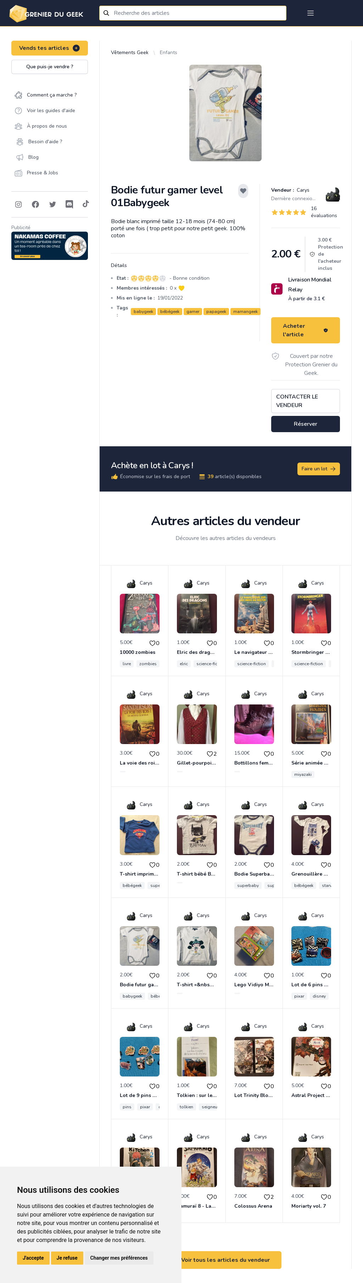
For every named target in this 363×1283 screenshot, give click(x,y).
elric (184, 664)
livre (127, 664)
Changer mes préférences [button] (119, 1258)
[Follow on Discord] (69, 204)
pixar (299, 996)
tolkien (186, 1107)
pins (127, 1107)
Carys (302, 190)
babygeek (143, 311)
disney (319, 996)
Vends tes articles (49, 48)
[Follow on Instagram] (18, 204)
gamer (192, 311)
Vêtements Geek (130, 52)
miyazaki (303, 774)
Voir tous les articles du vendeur (225, 1260)
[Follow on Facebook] (35, 204)
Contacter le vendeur (297, 401)
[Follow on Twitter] (52, 204)
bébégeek (169, 311)
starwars (331, 885)
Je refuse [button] (67, 1258)
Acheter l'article (305, 330)
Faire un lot (319, 468)
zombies (148, 664)
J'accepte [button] (33, 1258)
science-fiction (210, 664)
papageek (216, 311)
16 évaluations (324, 212)
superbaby (248, 885)
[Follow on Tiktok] (86, 204)
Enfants (168, 52)
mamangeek (245, 311)
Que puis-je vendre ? (49, 66)
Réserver (305, 424)
